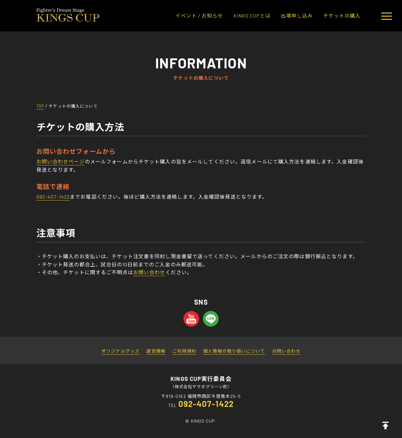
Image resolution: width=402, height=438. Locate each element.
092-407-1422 (53, 197)
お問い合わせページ (60, 161)
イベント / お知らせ (199, 16)
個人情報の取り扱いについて (234, 351)
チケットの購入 (342, 16)
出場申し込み (297, 16)
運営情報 (155, 351)
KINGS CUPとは (252, 16)
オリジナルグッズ (120, 351)
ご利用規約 (184, 351)
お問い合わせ (149, 272)
